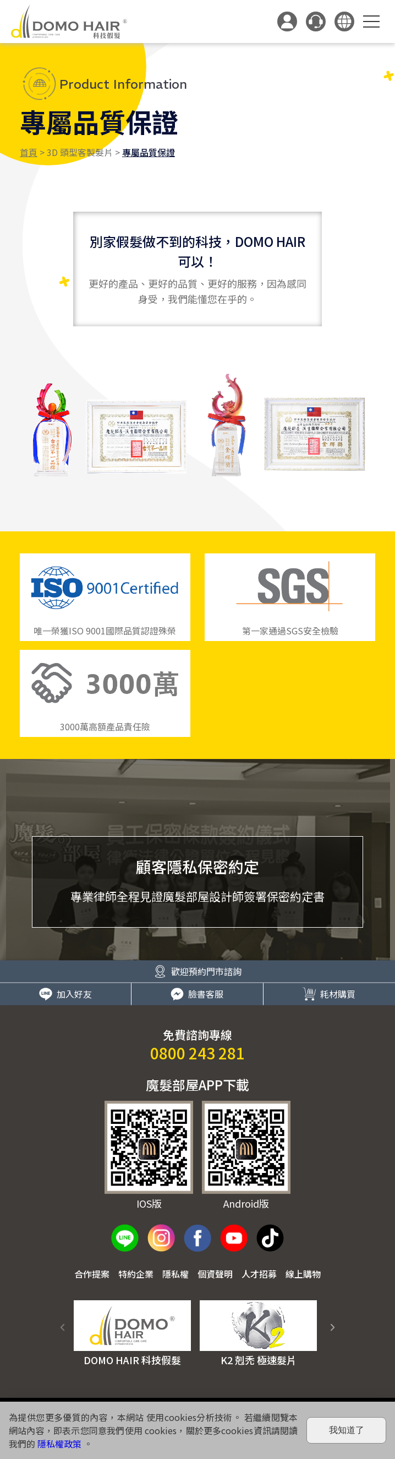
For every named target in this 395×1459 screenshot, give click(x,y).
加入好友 (65, 1028)
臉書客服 (197, 1028)
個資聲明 (215, 1273)
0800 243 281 (197, 1053)
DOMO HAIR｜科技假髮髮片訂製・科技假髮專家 (69, 21)
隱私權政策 (59, 1443)
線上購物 (303, 1273)
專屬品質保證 (148, 152)
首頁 (28, 152)
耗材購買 (329, 1028)
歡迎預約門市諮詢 (197, 1005)
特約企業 (135, 1273)
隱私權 (175, 1273)
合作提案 (91, 1273)
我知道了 (346, 1430)
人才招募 (259, 1273)
